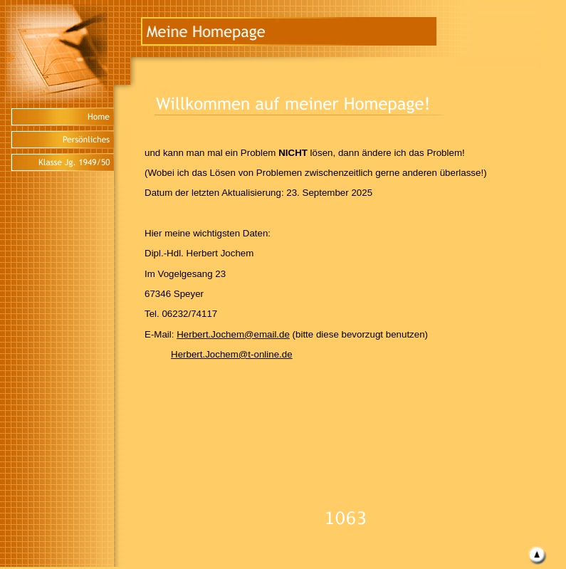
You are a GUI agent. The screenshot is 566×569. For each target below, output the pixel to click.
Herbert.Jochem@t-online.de (232, 354)
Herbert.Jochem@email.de (233, 334)
